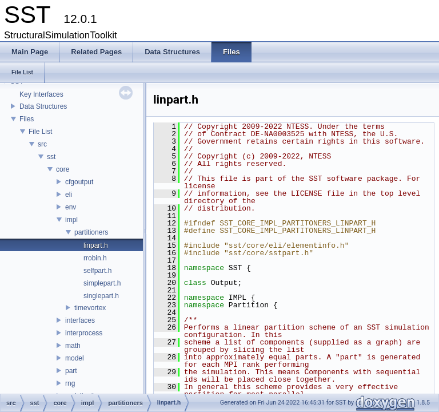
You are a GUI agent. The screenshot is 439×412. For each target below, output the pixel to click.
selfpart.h (97, 271)
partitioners (91, 232)
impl (71, 220)
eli (68, 195)
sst (51, 157)
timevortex (90, 308)
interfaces (80, 320)
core (62, 169)
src (42, 144)
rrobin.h (95, 258)
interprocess (83, 333)
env (70, 207)
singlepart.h (101, 296)
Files (26, 119)
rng (70, 383)
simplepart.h (102, 283)
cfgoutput (79, 182)
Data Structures (43, 106)
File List (40, 132)
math (73, 346)
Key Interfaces (41, 94)
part (71, 371)
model (74, 358)
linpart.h (95, 245)
